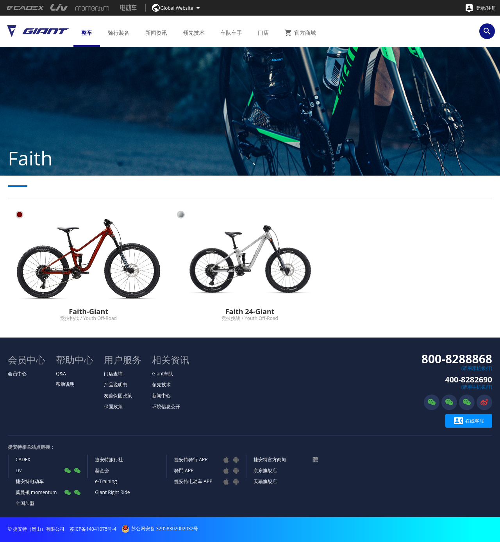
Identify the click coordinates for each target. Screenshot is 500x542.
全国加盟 (25, 503)
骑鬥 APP (183, 470)
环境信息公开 (166, 406)
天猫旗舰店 (265, 481)
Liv (18, 470)
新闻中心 (161, 395)
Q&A (61, 373)
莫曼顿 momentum (36, 492)
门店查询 (113, 373)
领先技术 (161, 384)
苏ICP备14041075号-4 (93, 529)
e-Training (106, 481)
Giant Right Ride (112, 492)
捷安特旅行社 (109, 459)
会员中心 (17, 373)
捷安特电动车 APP (193, 481)
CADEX (23, 459)
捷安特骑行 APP (190, 459)
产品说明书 (115, 384)
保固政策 (113, 406)
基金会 (102, 470)
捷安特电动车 (30, 481)
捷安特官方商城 (270, 459)
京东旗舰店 (265, 470)
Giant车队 (162, 373)
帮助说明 (65, 384)
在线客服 (469, 421)
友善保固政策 (118, 395)
